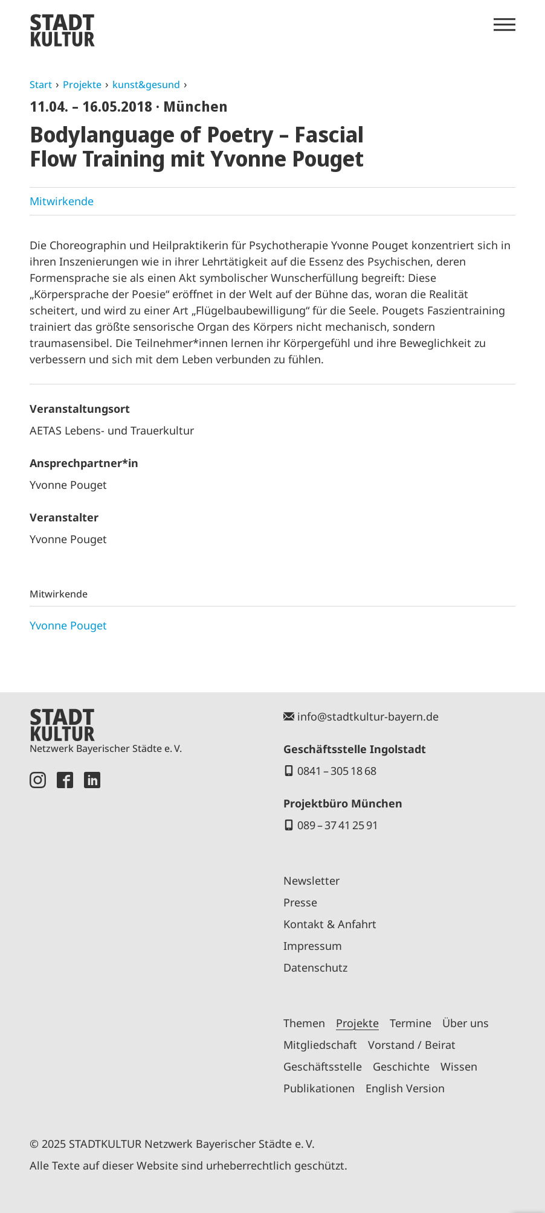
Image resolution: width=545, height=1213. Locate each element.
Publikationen (319, 1088)
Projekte (82, 84)
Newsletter (311, 880)
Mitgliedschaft (320, 1044)
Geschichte (401, 1066)
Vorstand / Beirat (412, 1044)
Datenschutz (315, 967)
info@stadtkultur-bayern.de (368, 716)
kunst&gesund (146, 84)
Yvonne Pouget (68, 625)
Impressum (312, 945)
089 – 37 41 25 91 (337, 825)
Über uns (465, 1023)
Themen (304, 1023)
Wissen (458, 1066)
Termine (410, 1023)
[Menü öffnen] (504, 25)
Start (41, 84)
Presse (300, 902)
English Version (405, 1088)
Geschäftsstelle (322, 1066)
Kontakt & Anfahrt (329, 924)
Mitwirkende (62, 201)
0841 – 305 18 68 (336, 770)
